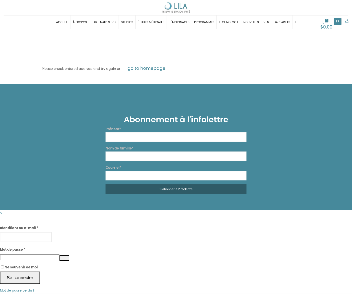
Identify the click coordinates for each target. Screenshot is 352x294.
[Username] (26, 237)
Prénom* (176, 134)
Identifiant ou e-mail (19, 228)
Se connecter (20, 278)
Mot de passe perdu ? (18, 290)
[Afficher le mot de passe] (64, 258)
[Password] (29, 258)
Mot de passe (12, 250)
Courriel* (176, 173)
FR (337, 22)
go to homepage (146, 69)
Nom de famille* (176, 154)
